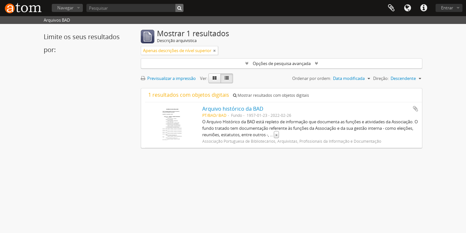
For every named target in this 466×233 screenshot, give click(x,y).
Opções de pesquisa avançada (282, 63)
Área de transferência (391, 8)
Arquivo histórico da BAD (232, 108)
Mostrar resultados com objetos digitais (271, 95)
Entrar (447, 8)
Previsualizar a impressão (168, 78)
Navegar (65, 8)
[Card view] (214, 78)
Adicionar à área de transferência (415, 108)
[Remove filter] (214, 50)
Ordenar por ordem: (311, 78)
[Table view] (226, 78)
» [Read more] (276, 135)
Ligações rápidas (424, 8)
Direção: (381, 78)
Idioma (407, 8)
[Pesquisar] (134, 8)
